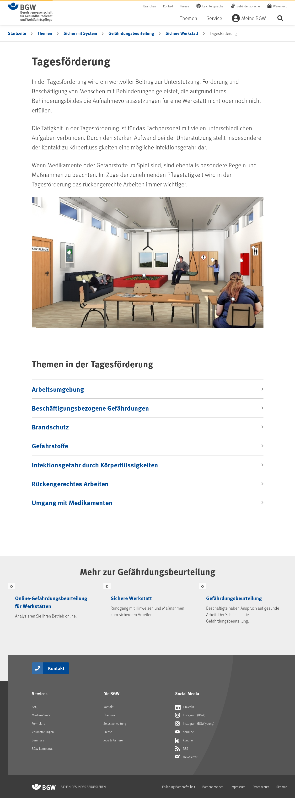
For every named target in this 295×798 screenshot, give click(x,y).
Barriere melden (213, 786)
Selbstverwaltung (114, 723)
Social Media (187, 693)
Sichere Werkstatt (182, 33)
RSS (181, 748)
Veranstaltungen (43, 731)
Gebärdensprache (248, 6)
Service (214, 18)
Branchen (149, 6)
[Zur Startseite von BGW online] (30, 11)
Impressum (238, 786)
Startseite (17, 33)
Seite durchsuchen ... (280, 18)
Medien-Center (41, 715)
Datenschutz (261, 786)
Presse (184, 6)
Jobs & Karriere (113, 740)
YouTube (184, 731)
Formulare (38, 723)
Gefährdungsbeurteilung (131, 33)
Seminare (38, 740)
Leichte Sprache (212, 6)
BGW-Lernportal (42, 748)
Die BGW (111, 693)
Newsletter (186, 757)
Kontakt (168, 6)
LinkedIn (184, 706)
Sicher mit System (80, 33)
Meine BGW (253, 18)
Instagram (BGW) (190, 715)
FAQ (34, 706)
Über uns (109, 715)
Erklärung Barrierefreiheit (178, 786)
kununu (184, 740)
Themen (188, 18)
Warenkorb (280, 6)
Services (40, 693)
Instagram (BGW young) (194, 723)
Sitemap (281, 786)
